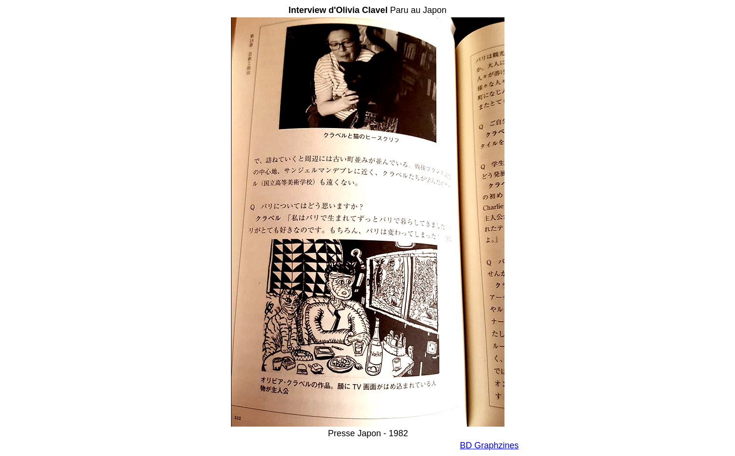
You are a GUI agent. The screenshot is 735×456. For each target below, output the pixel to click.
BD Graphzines (489, 445)
